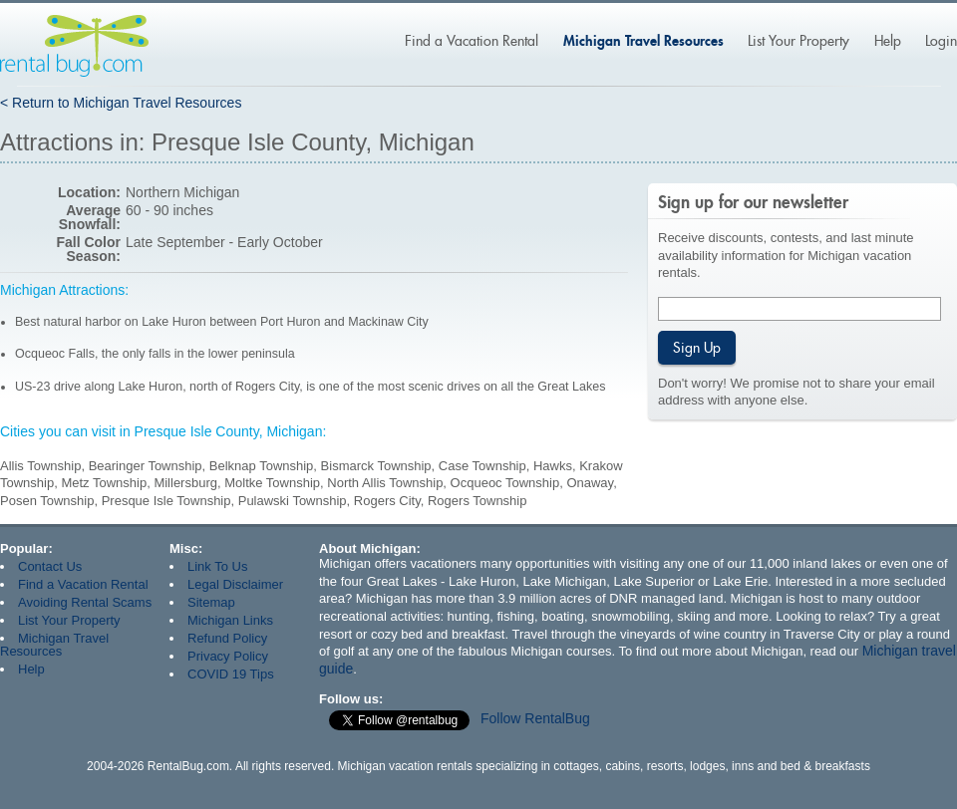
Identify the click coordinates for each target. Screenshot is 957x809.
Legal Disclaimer (235, 584)
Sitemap (211, 602)
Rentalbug (74, 46)
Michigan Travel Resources (643, 40)
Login (941, 41)
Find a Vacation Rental (471, 41)
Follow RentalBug (535, 718)
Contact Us (50, 566)
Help (887, 41)
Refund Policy (227, 638)
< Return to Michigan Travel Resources (120, 103)
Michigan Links (230, 620)
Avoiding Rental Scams (85, 602)
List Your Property (798, 41)
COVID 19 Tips (230, 674)
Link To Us (217, 566)
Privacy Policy (227, 656)
